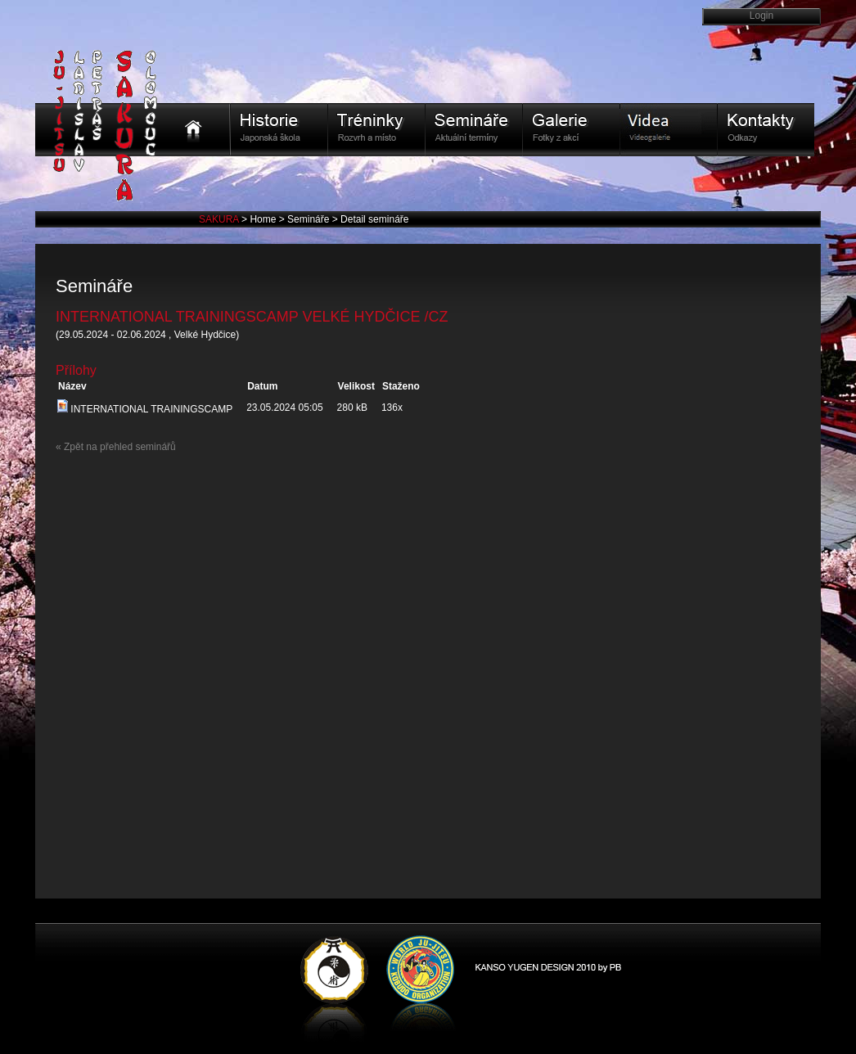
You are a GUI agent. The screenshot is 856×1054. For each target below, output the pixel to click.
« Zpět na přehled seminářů (116, 447)
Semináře (309, 219)
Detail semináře (374, 219)
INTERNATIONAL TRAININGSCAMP (144, 409)
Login (761, 15)
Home (264, 219)
